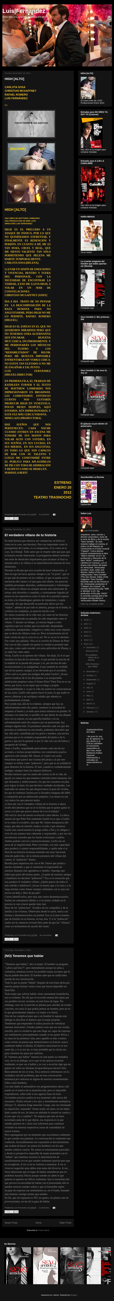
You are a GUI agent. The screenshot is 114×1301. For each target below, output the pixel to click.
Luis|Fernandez (23, 11)
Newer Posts (11, 1223)
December (91, 647)
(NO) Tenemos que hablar (24, 956)
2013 (86, 636)
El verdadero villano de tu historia (30, 535)
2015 (86, 628)
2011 (86, 644)
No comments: (46, 935)
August (89, 683)
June (88, 691)
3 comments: (44, 1208)
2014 (86, 632)
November (91, 671)
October (90, 675)
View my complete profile (92, 604)
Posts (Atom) (43, 1230)
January (90, 711)
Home (39, 1223)
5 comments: (44, 514)
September (91, 679)
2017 (86, 624)
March (89, 703)
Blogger (73, 1295)
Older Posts (65, 1223)
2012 (86, 640)
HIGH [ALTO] (14, 79)
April (88, 699)
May (88, 695)
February (90, 708)
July (88, 687)
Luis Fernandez (91, 530)
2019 (86, 620)
